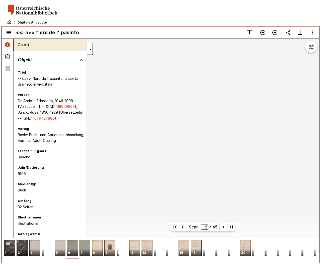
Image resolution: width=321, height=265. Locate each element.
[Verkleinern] (275, 33)
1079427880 (44, 118)
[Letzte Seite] (231, 227)
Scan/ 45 (203, 227)
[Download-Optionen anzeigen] (300, 33)
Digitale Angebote (32, 22)
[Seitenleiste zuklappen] (91, 50)
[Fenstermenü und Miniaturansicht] (250, 33)
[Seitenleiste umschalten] (9, 33)
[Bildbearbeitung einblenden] (311, 47)
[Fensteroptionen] (312, 33)
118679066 (65, 106)
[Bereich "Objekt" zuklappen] (81, 60)
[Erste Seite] (175, 227)
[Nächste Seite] (223, 227)
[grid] (160, 250)
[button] (9, 248)
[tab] (8, 45)
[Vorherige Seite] (183, 227)
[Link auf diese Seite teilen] (288, 33)
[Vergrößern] (263, 33)
